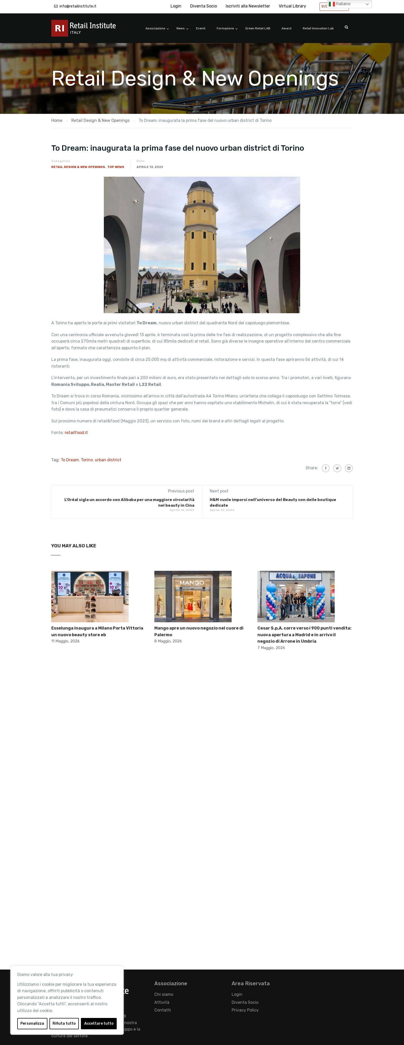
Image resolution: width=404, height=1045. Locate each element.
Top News (115, 167)
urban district (108, 459)
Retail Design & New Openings (78, 167)
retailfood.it (76, 432)
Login (176, 6)
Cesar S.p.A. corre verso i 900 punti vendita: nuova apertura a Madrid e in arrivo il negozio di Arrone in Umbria (304, 635)
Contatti (162, 1010)
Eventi (200, 28)
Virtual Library (292, 6)
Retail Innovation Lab (318, 28)
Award (286, 28)
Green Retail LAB (257, 28)
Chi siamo (163, 994)
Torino (87, 459)
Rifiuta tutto (64, 1023)
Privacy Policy (245, 1010)
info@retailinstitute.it (78, 6)
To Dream (70, 459)
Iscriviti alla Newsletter (248, 6)
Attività (161, 1002)
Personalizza (32, 1023)
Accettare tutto (99, 1023)
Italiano (339, 4)
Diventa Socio (203, 6)
